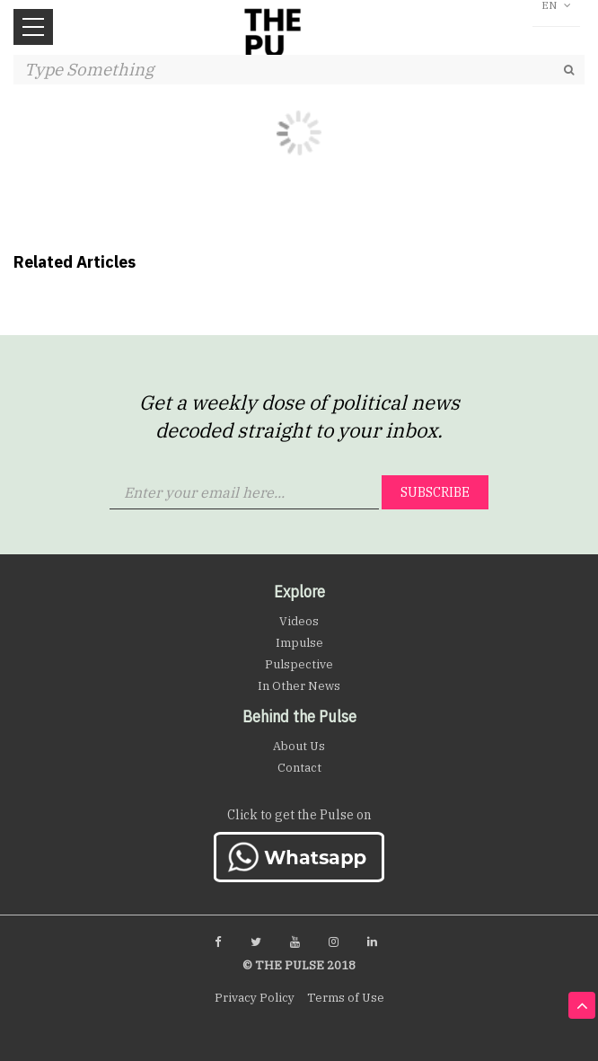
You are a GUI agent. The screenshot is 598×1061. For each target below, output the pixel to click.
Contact (299, 767)
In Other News (299, 686)
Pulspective (299, 664)
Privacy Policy (255, 997)
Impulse (299, 642)
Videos (299, 621)
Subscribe (435, 492)
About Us (299, 746)
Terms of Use (345, 997)
